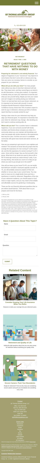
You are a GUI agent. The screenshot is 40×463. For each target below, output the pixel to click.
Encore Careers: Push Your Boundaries (20, 383)
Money (20, 433)
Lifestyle (20, 434)
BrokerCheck (33, 441)
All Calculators (20, 440)
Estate (20, 427)
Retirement (20, 424)
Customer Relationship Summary (11, 453)
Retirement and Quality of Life (20, 343)
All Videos (20, 438)
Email (6, 234)
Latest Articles (20, 436)
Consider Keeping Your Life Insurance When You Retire (20, 303)
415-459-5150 (20, 25)
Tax (20, 431)
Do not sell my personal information (24, 447)
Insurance (20, 429)
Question (6, 245)
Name (6, 224)
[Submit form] (7, 261)
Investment (20, 425)
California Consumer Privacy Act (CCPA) (10, 446)
